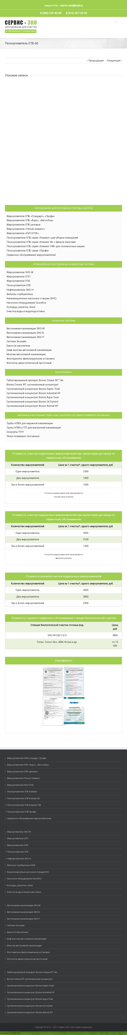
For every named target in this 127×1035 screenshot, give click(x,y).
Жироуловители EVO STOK (20, 785)
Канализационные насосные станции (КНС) (31, 298)
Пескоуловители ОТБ (19, 285)
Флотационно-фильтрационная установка (31, 358)
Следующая (113, 60)
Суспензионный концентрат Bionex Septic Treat (33, 388)
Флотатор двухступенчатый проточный (29, 362)
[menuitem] (51, 13)
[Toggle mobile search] (117, 22)
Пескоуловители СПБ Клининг (22, 791)
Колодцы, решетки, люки (21, 307)
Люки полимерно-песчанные (23, 436)
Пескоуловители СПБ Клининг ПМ (24, 805)
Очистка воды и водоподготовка (26, 311)
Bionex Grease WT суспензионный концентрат (30, 979)
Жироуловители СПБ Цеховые (22, 771)
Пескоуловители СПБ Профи (21, 812)
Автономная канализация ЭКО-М (25, 328)
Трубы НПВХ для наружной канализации (30, 423)
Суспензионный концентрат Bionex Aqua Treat (33, 397)
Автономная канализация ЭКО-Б (25, 332)
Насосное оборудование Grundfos (26, 302)
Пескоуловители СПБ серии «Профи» (28, 250)
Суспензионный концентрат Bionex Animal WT (33, 405)
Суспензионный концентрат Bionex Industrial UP (33, 393)
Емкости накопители (18, 345)
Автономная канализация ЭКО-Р (25, 337)
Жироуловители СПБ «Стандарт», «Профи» (31, 216)
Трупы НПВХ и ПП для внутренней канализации (34, 427)
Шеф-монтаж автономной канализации (29, 350)
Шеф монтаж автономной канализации (26, 939)
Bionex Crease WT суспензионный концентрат (33, 384)
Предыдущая (96, 60)
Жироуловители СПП (18, 276)
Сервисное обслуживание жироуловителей (31, 254)
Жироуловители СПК (18, 280)
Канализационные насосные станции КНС (28, 872)
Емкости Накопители (17, 932)
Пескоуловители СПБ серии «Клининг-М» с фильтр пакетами (41, 242)
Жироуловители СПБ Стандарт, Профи (26, 758)
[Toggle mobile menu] (121, 22)
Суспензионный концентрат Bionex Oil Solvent (32, 401)
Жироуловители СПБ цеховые (24, 224)
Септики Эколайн (16, 341)
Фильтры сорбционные (20, 294)
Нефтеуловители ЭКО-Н (20, 289)
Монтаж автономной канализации (26, 354)
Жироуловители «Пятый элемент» (26, 228)
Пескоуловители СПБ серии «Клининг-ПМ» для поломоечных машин (46, 246)
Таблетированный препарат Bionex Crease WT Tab (35, 380)
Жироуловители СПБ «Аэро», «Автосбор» (30, 220)
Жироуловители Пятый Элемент (23, 778)
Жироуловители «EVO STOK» (23, 233)
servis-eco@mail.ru (71, 5)
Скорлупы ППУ (15, 431)
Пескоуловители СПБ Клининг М (23, 798)
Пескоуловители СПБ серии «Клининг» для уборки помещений (42, 237)
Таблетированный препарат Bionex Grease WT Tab (32, 972)
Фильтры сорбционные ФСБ (21, 865)
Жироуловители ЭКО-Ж (20, 272)
